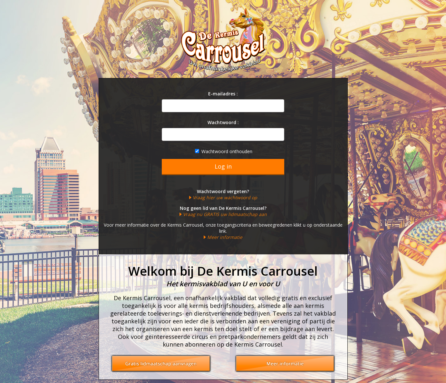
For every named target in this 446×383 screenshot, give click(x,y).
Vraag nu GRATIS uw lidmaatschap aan (225, 214)
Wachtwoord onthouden (223, 151)
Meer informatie (224, 237)
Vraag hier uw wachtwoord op (225, 197)
